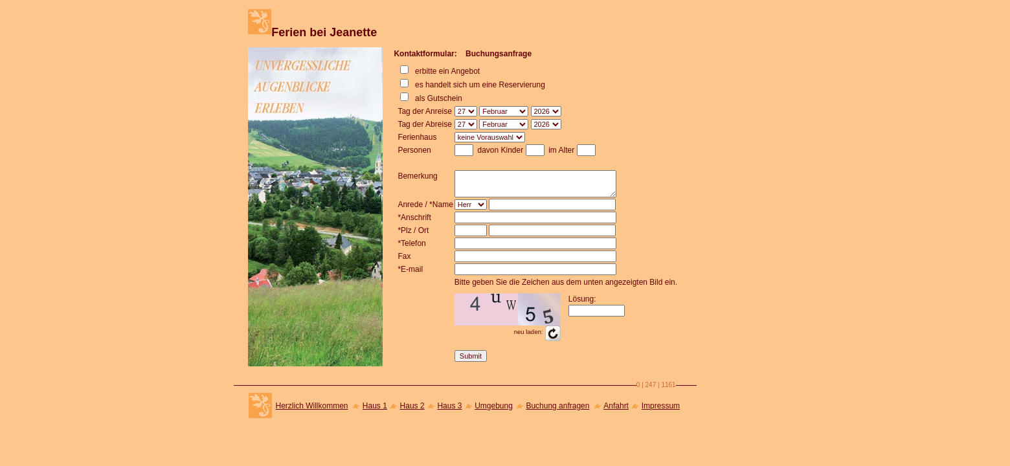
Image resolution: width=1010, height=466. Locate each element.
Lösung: (582, 299)
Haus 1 (375, 405)
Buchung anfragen (557, 405)
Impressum (661, 405)
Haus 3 (449, 405)
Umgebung (494, 405)
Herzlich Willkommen (312, 405)
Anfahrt (616, 405)
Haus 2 (412, 405)
